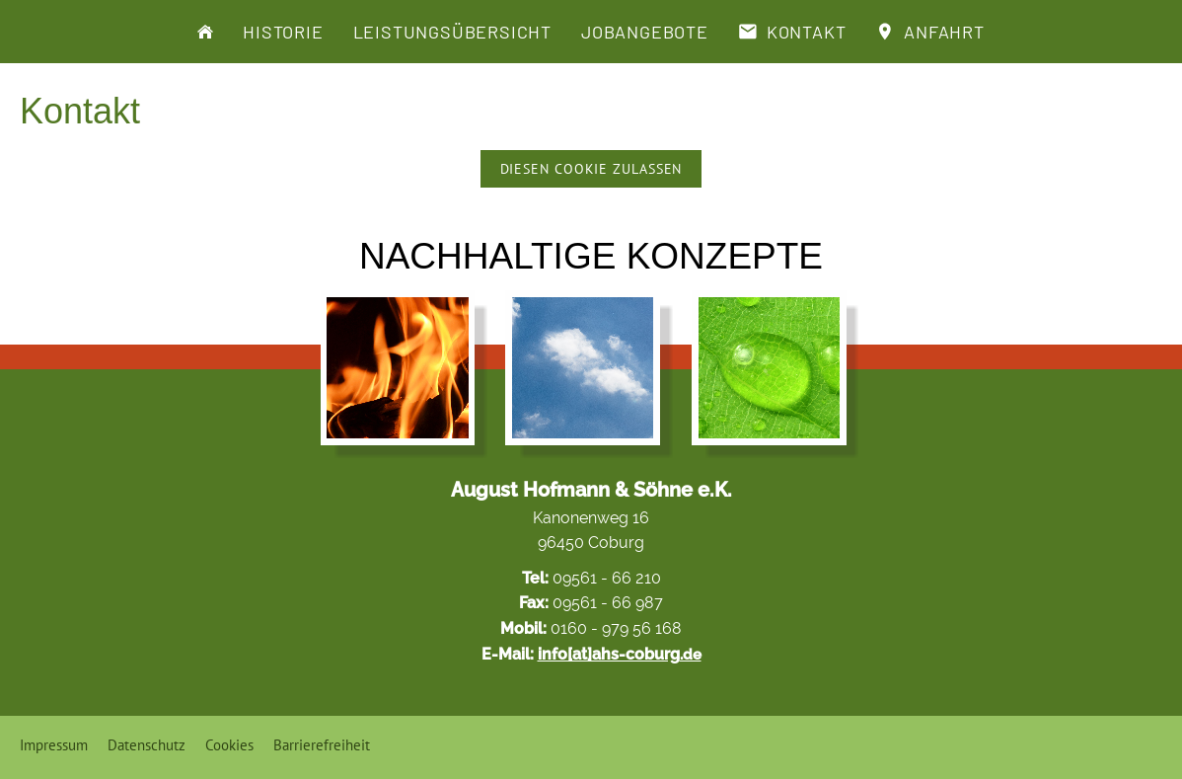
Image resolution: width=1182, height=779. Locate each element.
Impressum (54, 745)
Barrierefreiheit (321, 745)
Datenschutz (146, 745)
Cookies (229, 745)
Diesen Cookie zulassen (591, 169)
